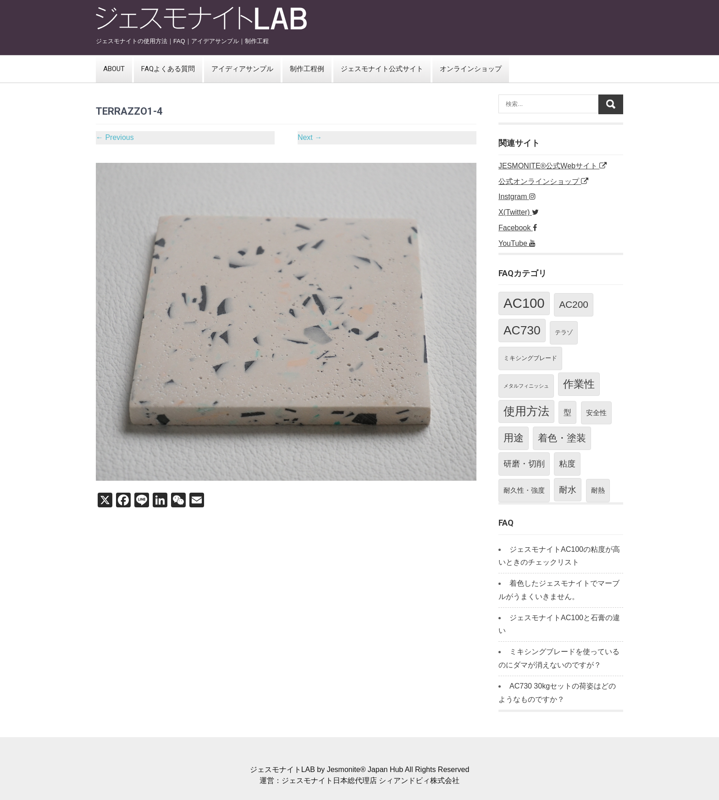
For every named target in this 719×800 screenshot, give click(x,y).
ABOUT (114, 69)
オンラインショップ (471, 69)
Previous (115, 137)
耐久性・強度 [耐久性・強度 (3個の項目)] (524, 490)
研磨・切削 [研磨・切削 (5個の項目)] (524, 463)
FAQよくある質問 (168, 69)
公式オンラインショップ (543, 181)
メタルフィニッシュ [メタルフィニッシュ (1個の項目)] (526, 386)
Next (310, 137)
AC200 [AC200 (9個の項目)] (573, 304)
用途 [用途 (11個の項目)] (513, 438)
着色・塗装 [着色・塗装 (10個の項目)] (562, 438)
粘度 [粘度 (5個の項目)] (567, 463)
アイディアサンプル (242, 69)
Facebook (517, 228)
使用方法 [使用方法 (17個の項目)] (526, 411)
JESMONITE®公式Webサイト (552, 166)
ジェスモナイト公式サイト (382, 69)
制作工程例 (307, 69)
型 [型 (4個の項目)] (567, 412)
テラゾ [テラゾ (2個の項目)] (564, 332)
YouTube (517, 243)
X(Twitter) (518, 212)
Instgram (517, 196)
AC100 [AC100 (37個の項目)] (524, 303)
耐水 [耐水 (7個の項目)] (567, 489)
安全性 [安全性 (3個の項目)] (596, 413)
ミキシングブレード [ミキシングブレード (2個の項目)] (530, 358)
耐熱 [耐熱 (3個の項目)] (598, 490)
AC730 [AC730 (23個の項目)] (522, 330)
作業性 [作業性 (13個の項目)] (579, 384)
